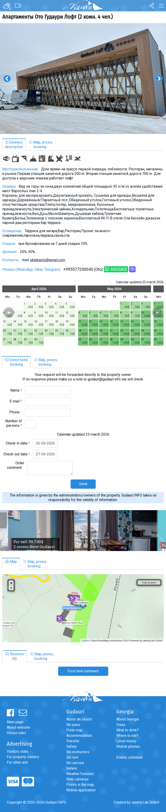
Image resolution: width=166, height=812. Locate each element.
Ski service (75, 763)
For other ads (17, 762)
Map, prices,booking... (41, 144)
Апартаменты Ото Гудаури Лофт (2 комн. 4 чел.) (57, 17)
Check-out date (16, 454)
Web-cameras (77, 779)
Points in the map (80, 784)
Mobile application (81, 790)
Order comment (15, 465)
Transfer (72, 741)
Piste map (74, 730)
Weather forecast (80, 774)
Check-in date (18, 443)
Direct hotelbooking (16, 362)
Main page (15, 722)
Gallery (71, 768)
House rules (16, 733)
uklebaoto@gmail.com (47, 260)
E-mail (16, 401)
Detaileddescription (14, 144)
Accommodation (79, 735)
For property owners (23, 757)
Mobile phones (128, 746)
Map (11, 561)
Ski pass (73, 725)
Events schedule (129, 757)
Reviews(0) (14, 656)
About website (18, 727)
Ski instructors (77, 752)
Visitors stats (17, 751)
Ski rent (72, 757)
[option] (83, 78)
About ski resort (79, 719)
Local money (126, 741)
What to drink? (127, 730)
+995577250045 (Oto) (83, 269)
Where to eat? (127, 735)
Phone (15, 412)
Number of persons (13, 423)
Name (16, 390)
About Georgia (127, 719)
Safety (71, 746)
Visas (120, 725)
